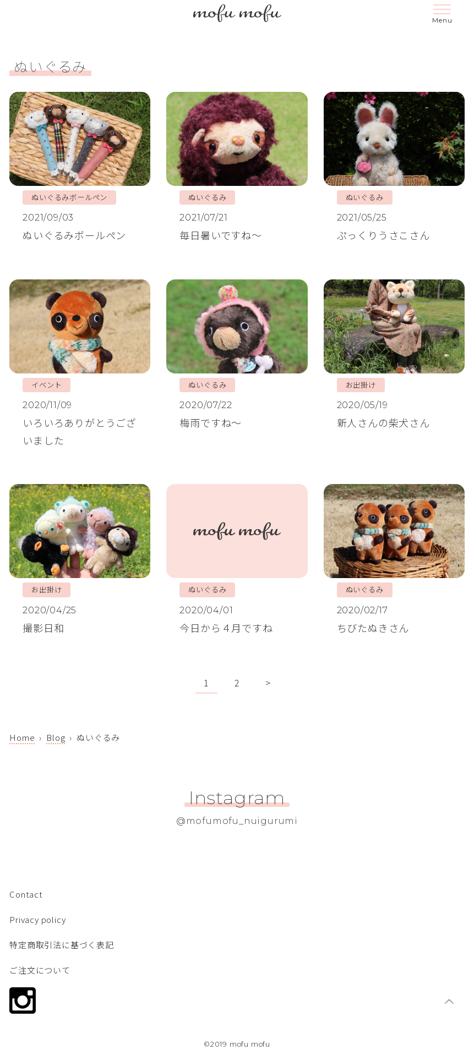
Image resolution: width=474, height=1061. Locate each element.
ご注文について (39, 970)
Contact (26, 894)
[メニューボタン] (442, 15)
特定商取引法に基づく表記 (61, 944)
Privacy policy (37, 919)
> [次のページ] (268, 682)
